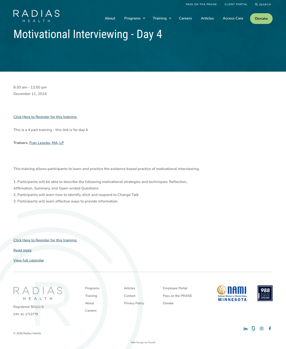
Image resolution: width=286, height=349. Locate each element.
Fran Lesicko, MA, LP (46, 143)
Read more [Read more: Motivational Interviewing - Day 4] (22, 250)
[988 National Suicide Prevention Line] (265, 293)
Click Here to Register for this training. (45, 117)
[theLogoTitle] (36, 16)
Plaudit (152, 342)
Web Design (137, 342)
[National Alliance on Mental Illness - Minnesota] (232, 293)
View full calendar (28, 260)
